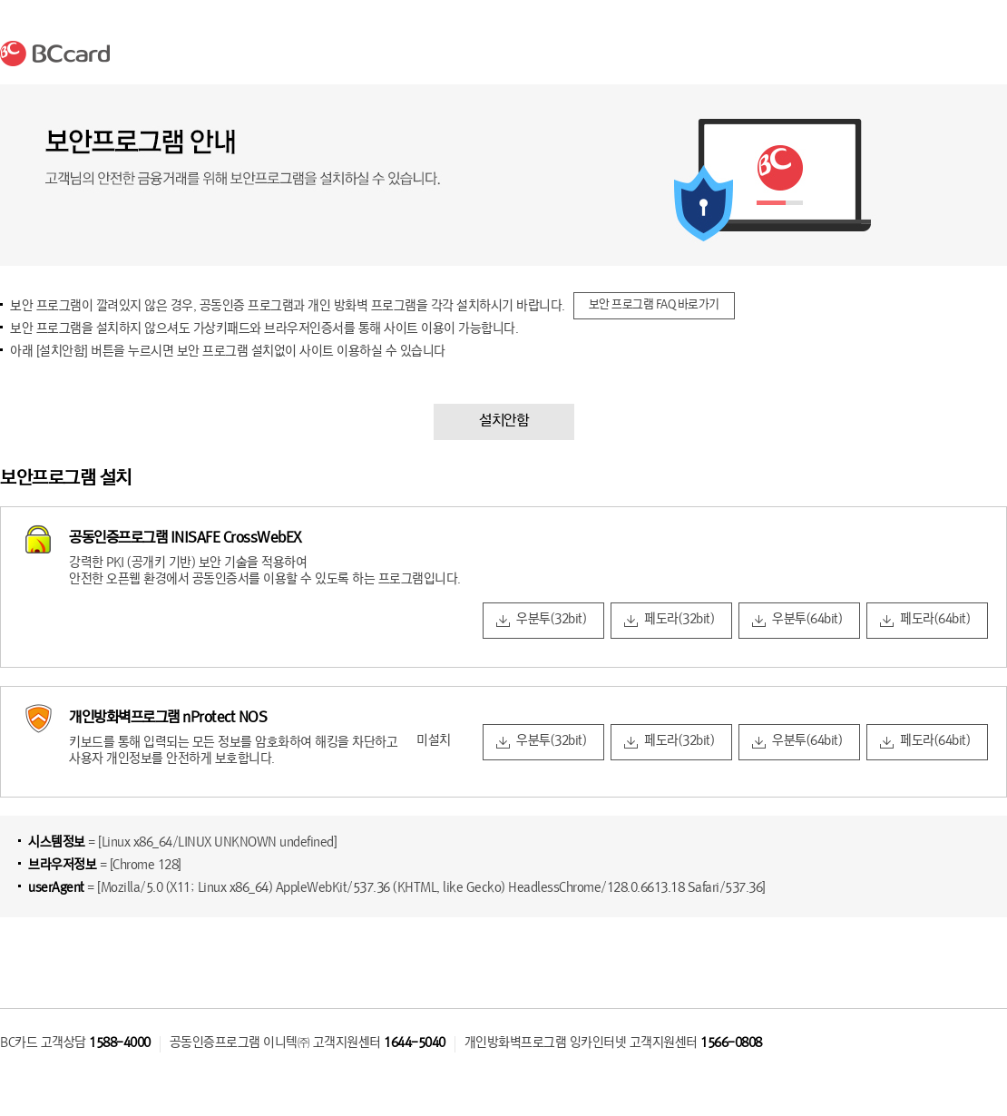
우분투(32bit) (551, 620)
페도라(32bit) (679, 620)
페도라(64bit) (935, 620)
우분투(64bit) (807, 620)
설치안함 (503, 422)
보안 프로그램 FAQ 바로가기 (654, 305)
